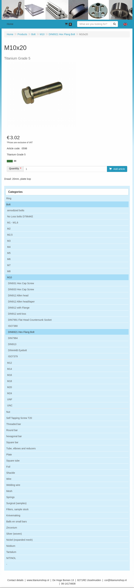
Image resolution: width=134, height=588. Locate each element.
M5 (8, 253)
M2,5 (10, 234)
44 (15, 161)
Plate (9, 454)
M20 (9, 387)
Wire (8, 478)
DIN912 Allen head (18, 295)
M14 (9, 369)
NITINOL (11, 558)
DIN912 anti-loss (17, 313)
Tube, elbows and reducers (21, 448)
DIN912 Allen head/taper (21, 301)
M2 (8, 228)
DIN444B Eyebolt (17, 350)
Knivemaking (13, 515)
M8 (8, 271)
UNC (9, 405)
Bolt (8, 204)
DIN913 (12, 344)
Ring (8, 198)
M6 (8, 259)
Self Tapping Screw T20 (19, 418)
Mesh (9, 491)
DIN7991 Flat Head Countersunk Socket (30, 319)
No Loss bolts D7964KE (20, 216)
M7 (8, 265)
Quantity (14, 168)
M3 (8, 240)
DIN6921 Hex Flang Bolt (21, 332)
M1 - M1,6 (12, 222)
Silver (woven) (14, 533)
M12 (9, 362)
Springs (10, 497)
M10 (9, 277)
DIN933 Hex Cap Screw (21, 289)
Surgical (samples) (16, 503)
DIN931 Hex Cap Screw (21, 283)
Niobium (10, 545)
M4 (8, 247)
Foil (8, 466)
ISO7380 (13, 326)
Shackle (10, 472)
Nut (8, 412)
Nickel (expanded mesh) (19, 539)
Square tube (13, 460)
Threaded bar (13, 424)
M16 (9, 375)
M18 (9, 381)
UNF (9, 399)
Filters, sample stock (17, 509)
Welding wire (13, 485)
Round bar (12, 430)
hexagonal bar (14, 436)
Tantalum (11, 552)
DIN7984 (13, 338)
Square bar (12, 442)
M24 (9, 393)
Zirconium (11, 527)
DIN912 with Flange (18, 307)
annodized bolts (15, 210)
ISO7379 (13, 356)
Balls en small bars (16, 521)
